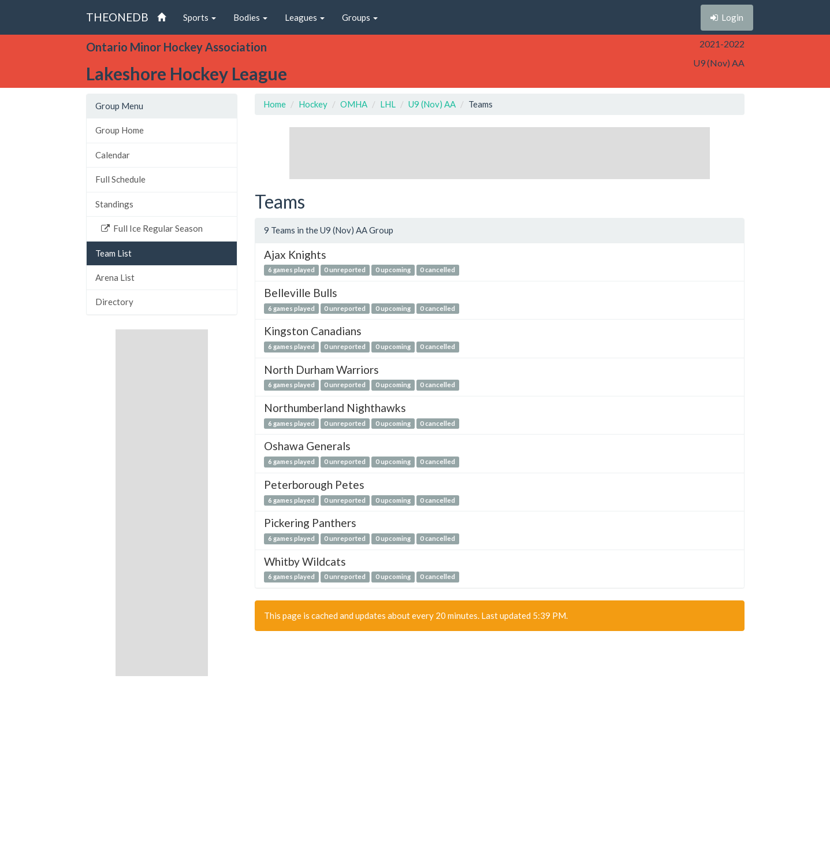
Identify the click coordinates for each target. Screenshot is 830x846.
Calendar (112, 155)
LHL (388, 104)
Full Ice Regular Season (152, 228)
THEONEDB (117, 17)
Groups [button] (360, 17)
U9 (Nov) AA (432, 104)
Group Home (119, 130)
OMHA (353, 104)
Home (274, 104)
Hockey (313, 104)
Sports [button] (199, 17)
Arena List (115, 277)
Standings (114, 204)
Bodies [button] (250, 17)
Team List (113, 253)
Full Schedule (120, 179)
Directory (114, 301)
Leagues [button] (305, 17)
